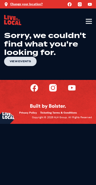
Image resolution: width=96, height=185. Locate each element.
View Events (20, 61)
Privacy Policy (28, 112)
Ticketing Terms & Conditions (58, 112)
